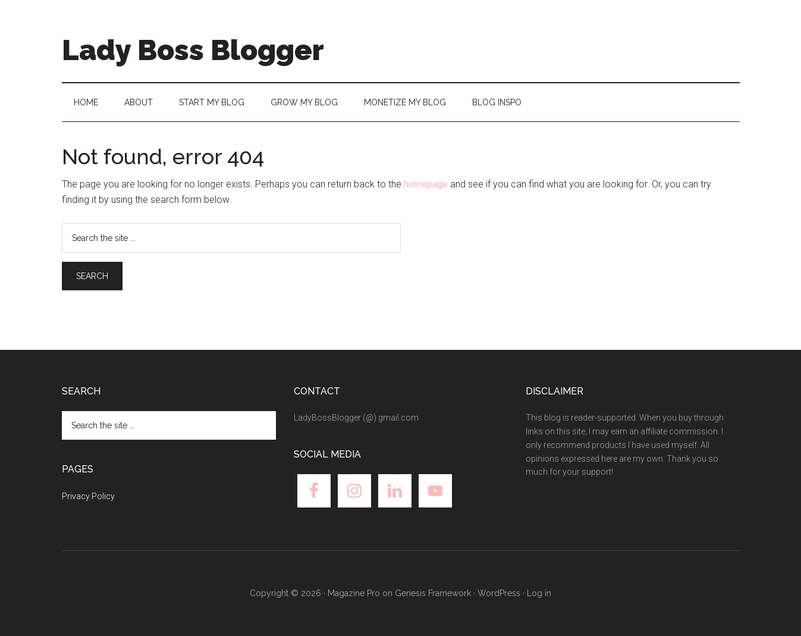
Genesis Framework (433, 593)
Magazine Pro (354, 593)
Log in (539, 593)
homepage (426, 184)
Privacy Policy (88, 496)
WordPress (499, 593)
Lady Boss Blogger (193, 50)
